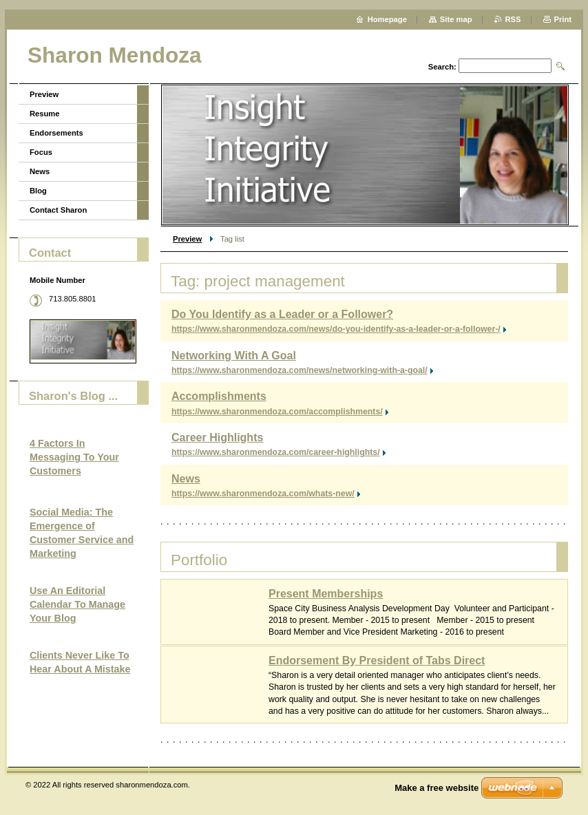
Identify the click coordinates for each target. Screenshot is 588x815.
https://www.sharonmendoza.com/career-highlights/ (275, 452)
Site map (456, 19)
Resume (45, 113)
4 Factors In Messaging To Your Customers (74, 457)
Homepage (387, 19)
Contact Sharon (58, 210)
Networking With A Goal (233, 355)
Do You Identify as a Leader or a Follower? (282, 314)
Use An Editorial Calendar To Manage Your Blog (77, 604)
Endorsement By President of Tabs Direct (377, 660)
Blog (38, 191)
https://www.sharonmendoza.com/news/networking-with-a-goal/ (299, 370)
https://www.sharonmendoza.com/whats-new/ (263, 493)
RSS (513, 19)
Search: (442, 67)
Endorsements (56, 133)
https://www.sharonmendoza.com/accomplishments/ (277, 411)
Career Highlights (217, 437)
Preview (187, 239)
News (185, 479)
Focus (41, 152)
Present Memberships (326, 594)
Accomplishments (218, 396)
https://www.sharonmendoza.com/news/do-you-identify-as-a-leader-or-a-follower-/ (336, 329)
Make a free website (437, 788)
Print (562, 19)
